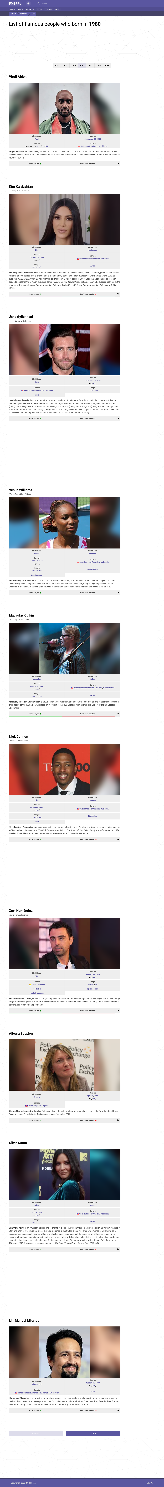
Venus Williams (20, 490)
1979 (74, 66)
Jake (37, 382)
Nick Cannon (18, 737)
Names (20, 9)
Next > (93, 1434)
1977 (57, 66)
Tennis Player (92, 569)
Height (57, 9)
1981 (90, 66)
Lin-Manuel (37, 1384)
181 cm (90, 390)
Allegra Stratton (21, 1033)
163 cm (35, 1222)
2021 (38, 146)
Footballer (37, 989)
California (105, 259)
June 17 (34, 561)
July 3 (34, 1212)
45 (38, 260)
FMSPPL (15, 3)
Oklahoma (104, 1214)
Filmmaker (92, 816)
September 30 (90, 139)
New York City (108, 688)
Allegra (37, 1097)
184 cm (35, 571)
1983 (107, 66)
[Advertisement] (82, 45)
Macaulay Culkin (21, 615)
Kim (36, 250)
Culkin (92, 679)
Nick (37, 800)
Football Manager (37, 993)
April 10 (90, 1096)
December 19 (90, 381)
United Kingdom (34, 1106)
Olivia (36, 1205)
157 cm (35, 267)
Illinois (104, 146)
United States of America (91, 146)
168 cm (35, 696)
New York (98, 688)
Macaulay (37, 679)
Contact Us (149, 1483)
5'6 (40, 696)
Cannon (93, 800)
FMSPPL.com (31, 1483)
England (45, 1106)
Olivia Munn (18, 1143)
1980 (82, 66)
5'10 (40, 817)
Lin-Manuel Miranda (24, 1320)
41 (47, 146)
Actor (92, 266)
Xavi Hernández (21, 911)
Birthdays (30, 9)
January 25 (90, 974)
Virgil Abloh (18, 77)
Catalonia (41, 984)
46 (94, 977)
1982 (99, 66)
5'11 (96, 390)
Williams (92, 554)
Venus (36, 554)
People (12, 9)
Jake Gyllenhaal (21, 317)
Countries (48, 9)
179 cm (35, 817)
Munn (92, 1205)
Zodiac (39, 9)
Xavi (37, 976)
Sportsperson (36, 575)
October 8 (34, 807)
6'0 (40, 571)
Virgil (37, 139)
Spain (33, 984)
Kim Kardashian (21, 186)
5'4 (40, 1222)
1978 (65, 66)
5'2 (40, 267)
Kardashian (92, 250)
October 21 (34, 257)
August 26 (34, 686)
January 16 (90, 1383)
